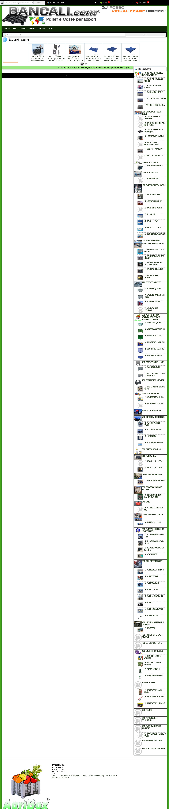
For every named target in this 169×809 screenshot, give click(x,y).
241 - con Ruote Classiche (152, 367)
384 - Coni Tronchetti (150, 554)
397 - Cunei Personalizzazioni (153, 609)
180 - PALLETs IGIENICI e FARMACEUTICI (153, 185)
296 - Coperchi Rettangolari (153, 429)
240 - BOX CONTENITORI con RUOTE (153, 362)
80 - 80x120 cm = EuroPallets (153, 156)
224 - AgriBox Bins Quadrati (153, 323)
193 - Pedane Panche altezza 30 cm (155, 234)
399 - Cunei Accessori (151, 616)
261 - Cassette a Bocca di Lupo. (154, 397)
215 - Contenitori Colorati (152, 302)
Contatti (50, 29)
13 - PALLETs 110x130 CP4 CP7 (153, 92)
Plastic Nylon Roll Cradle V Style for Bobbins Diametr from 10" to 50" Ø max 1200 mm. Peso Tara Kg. (75, 56)
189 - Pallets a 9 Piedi (151, 221)
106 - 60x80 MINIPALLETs (150, 172)
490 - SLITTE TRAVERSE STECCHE (152, 643)
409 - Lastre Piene (149, 628)
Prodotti (7, 29)
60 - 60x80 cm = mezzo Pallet (153, 149)
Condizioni (41, 29)
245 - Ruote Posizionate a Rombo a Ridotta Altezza (154, 374)
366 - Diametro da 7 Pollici (152, 522)
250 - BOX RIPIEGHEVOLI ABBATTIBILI (153, 380)
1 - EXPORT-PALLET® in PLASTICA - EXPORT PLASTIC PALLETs (153, 74)
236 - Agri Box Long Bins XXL (153, 355)
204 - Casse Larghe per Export (153, 269)
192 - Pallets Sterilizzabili (152, 227)
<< (66, 76)
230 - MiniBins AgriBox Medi (152, 336)
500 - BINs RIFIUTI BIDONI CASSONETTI (153, 651)
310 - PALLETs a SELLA (149, 456)
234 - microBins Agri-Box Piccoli (154, 342)
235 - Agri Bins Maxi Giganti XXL (154, 349)
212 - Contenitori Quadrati (152, 289)
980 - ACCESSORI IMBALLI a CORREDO (153, 749)
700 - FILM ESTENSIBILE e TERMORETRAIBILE (149, 719)
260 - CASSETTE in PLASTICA (150, 393)
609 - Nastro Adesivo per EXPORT (154, 703)
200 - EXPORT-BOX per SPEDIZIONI (153, 243)
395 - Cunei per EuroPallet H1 (153, 596)
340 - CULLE (146, 502)
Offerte (31, 29)
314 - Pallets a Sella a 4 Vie (153, 468)
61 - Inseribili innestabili (152, 178)
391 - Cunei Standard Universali (154, 570)
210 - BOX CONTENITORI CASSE (151, 282)
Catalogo (23, 29)
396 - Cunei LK (148, 602)
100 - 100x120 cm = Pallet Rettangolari (152, 117)
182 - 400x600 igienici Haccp (153, 201)
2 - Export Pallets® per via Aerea (155, 98)
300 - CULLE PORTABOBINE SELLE (152, 449)
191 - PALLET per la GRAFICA (151, 241)
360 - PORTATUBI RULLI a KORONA (152, 514)
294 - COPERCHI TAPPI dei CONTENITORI (154, 417)
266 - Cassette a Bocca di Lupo (153, 404)
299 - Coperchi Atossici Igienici (153, 442)
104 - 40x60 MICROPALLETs (150, 162)
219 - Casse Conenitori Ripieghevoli (151, 309)
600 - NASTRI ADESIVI (148, 682)
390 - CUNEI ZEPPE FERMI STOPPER (152, 561)
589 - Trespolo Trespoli (151, 669)
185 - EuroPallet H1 (150, 214)
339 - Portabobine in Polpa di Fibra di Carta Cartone (153, 496)
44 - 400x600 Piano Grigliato (153, 166)
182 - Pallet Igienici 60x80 (152, 195)
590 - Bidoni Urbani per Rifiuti (153, 676)
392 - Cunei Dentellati (151, 576)
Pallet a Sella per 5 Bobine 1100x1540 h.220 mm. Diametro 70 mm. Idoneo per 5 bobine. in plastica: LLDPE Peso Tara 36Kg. (112, 57)
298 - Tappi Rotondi (150, 436)
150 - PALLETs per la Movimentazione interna (151, 144)
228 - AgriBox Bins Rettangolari (154, 329)
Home (14, 29)
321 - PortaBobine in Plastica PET (154, 480)
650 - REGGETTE (147, 710)
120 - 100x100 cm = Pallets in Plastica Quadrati (153, 131)
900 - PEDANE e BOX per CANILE (152, 741)
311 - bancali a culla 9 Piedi (153, 461)
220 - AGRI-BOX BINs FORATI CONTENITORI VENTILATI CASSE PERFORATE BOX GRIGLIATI (151, 317)
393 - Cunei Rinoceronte (151, 583)
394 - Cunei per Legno (151, 589)
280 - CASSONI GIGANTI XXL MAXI (152, 410)
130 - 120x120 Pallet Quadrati (154, 136)
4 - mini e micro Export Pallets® (154, 105)
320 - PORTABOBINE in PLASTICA (152, 474)
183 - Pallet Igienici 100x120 (153, 208)
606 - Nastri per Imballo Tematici (154, 697)
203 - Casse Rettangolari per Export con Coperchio (153, 263)
